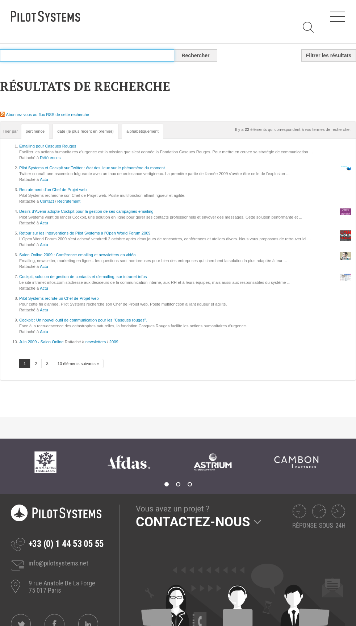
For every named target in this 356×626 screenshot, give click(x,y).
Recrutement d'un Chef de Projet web (53, 189)
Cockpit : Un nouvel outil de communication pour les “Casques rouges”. (83, 320)
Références (50, 158)
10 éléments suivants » (78, 363)
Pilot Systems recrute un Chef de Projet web (59, 298)
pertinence (35, 131)
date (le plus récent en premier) (85, 131)
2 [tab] (178, 484)
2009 (113, 342)
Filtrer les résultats (328, 55)
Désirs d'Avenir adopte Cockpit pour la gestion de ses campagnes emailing (86, 211)
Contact (47, 201)
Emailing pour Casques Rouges (47, 146)
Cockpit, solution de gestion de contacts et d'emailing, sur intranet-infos (83, 276)
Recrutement (68, 201)
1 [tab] (166, 484)
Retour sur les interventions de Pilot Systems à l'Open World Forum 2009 (85, 233)
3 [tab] (190, 484)
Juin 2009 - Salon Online (41, 342)
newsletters (95, 342)
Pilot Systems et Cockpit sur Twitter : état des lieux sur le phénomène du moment (92, 168)
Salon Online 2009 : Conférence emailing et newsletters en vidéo (77, 255)
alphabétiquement (142, 131)
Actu (44, 179)
